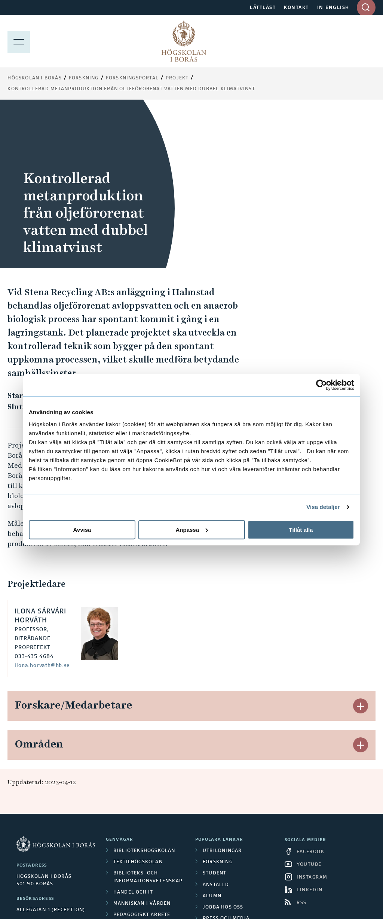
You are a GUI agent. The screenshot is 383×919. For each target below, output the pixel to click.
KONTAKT (296, 7)
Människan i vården (142, 744)
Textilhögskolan (138, 703)
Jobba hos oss (223, 748)
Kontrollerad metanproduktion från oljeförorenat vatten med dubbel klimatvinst (131, 89)
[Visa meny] (18, 41)
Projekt (177, 78)
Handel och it (133, 733)
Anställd (216, 726)
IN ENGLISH (333, 7)
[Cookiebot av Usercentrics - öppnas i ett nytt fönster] (321, 385)
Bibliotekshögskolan (144, 692)
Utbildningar (222, 692)
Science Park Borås (140, 801)
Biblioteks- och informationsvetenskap (148, 718)
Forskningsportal (132, 78)
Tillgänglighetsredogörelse (238, 797)
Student (214, 714)
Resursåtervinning (140, 767)
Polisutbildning (137, 790)
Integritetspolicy (228, 782)
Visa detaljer (323, 507)
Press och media (226, 759)
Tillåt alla (301, 530)
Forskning (84, 78)
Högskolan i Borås (34, 78)
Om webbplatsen (226, 771)
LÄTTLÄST (263, 7)
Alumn (212, 737)
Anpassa (191, 530)
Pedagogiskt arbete (142, 756)
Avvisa (82, 530)
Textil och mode (136, 779)
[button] (360, 547)
